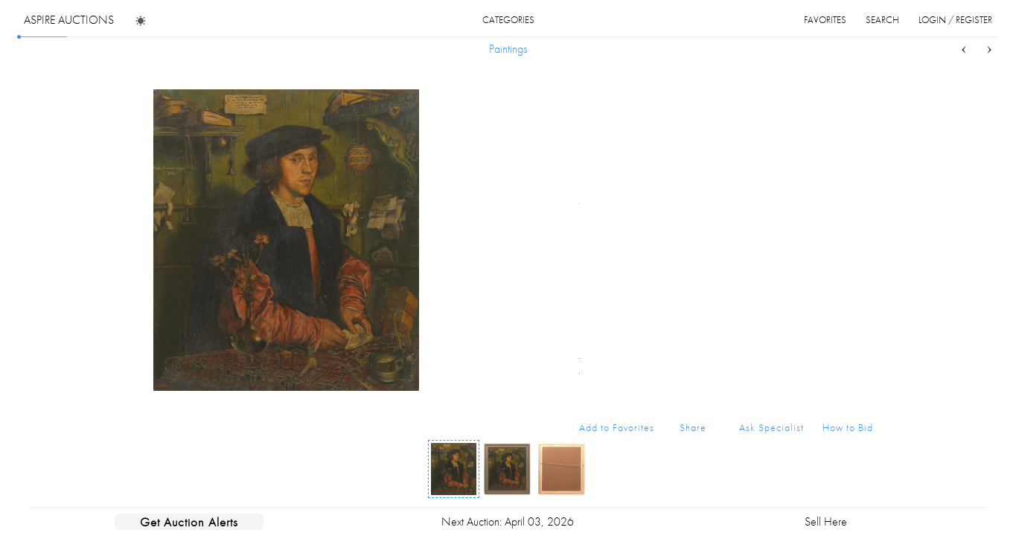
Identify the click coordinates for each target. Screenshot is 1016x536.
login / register (955, 19)
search (882, 19)
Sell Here (826, 521)
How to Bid (847, 427)
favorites (825, 19)
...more (861, 151)
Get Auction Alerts (189, 522)
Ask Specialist (771, 427)
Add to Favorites (616, 427)
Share (693, 427)
